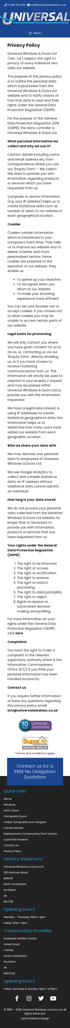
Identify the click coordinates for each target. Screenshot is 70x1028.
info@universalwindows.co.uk (48, 5)
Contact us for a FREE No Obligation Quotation (35, 771)
